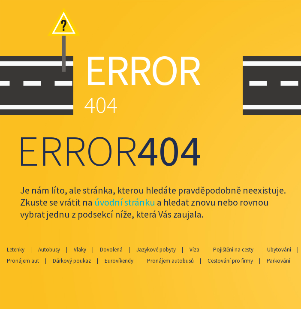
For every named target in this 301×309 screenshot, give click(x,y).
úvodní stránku (124, 202)
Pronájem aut (23, 260)
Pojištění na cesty (233, 249)
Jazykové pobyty (156, 249)
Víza (194, 249)
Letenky (15, 249)
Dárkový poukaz (72, 260)
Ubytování (279, 249)
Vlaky (80, 249)
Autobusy (49, 249)
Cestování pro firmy (230, 260)
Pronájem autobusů (170, 260)
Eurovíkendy (119, 260)
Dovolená (111, 249)
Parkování (278, 260)
